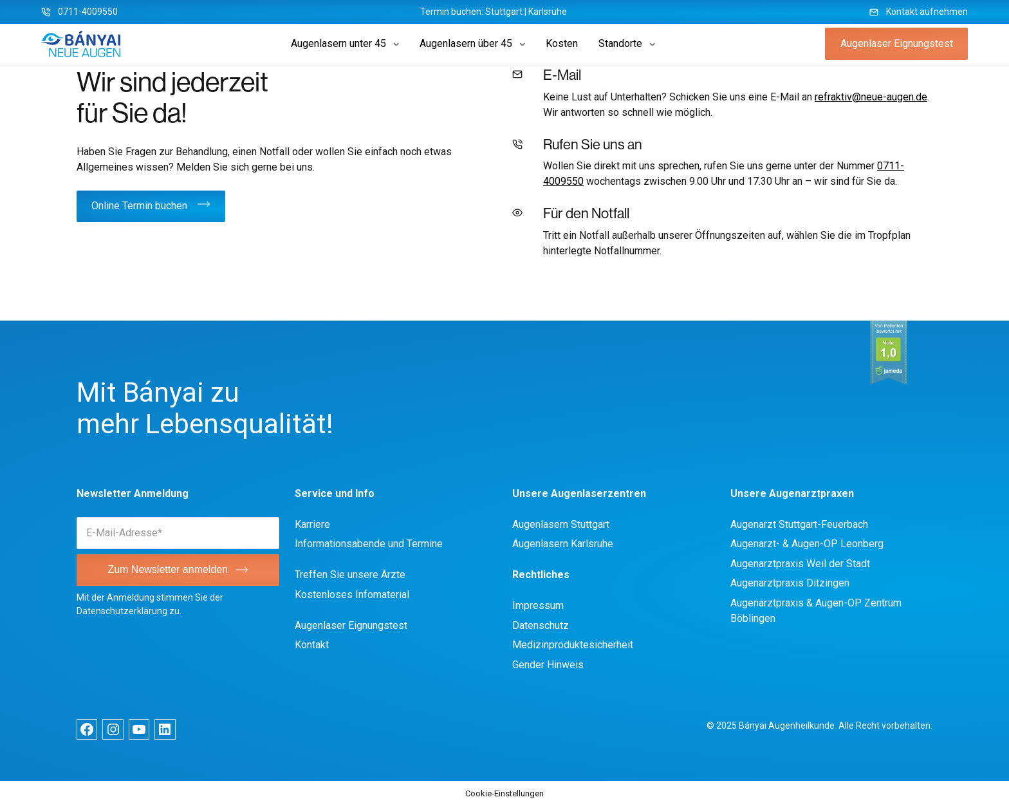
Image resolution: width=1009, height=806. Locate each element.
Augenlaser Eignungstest (896, 43)
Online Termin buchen (139, 206)
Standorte (620, 43)
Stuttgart (504, 11)
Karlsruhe (547, 11)
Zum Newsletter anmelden (167, 569)
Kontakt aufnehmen (927, 11)
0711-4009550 (88, 11)
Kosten (562, 43)
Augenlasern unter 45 (338, 43)
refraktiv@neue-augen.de (871, 97)
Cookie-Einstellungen (504, 793)
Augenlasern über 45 (466, 43)
